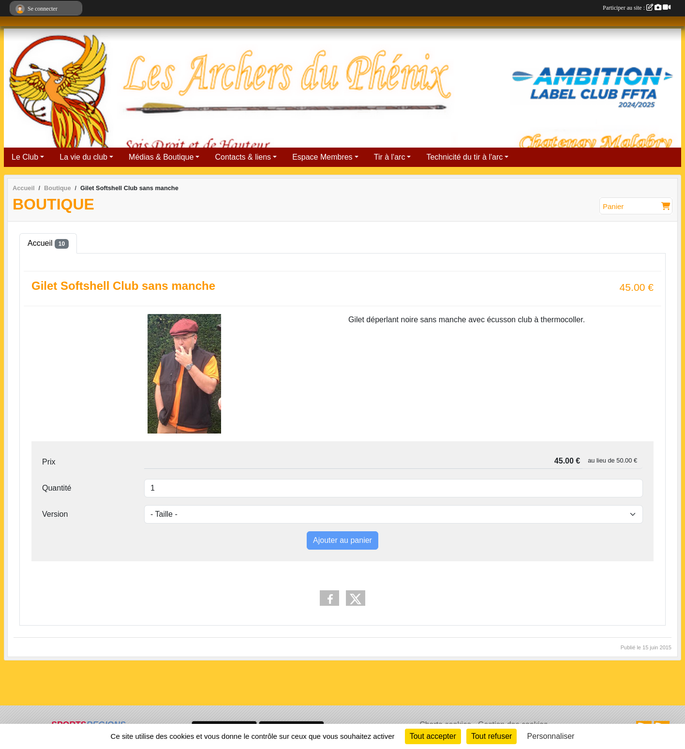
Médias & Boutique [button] (161, 157)
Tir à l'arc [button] (389, 157)
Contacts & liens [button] (243, 157)
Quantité (56, 488)
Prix (49, 462)
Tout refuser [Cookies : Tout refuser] (491, 736)
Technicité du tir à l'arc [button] (464, 157)
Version (55, 514)
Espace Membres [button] (322, 157)
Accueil (48, 244)
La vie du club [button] (83, 157)
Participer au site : (636, 7)
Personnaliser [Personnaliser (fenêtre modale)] (551, 736)
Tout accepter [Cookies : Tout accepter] (433, 736)
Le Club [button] (25, 157)
